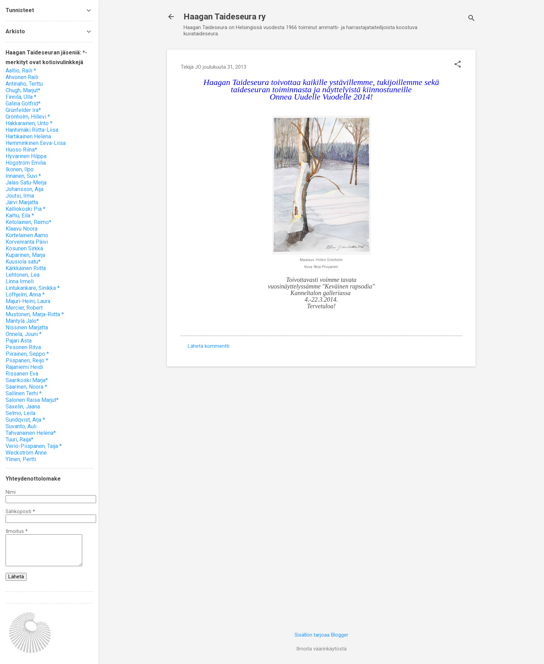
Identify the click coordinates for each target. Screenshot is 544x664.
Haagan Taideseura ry (225, 16)
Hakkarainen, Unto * (29, 123)
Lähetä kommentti (208, 346)
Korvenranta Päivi (27, 242)
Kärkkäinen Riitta (26, 268)
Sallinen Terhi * (24, 393)
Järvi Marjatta (22, 202)
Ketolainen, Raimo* (28, 222)
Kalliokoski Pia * (25, 209)
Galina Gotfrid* (23, 103)
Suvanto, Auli (21, 426)
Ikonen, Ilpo (20, 169)
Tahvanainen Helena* (31, 433)
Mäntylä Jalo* (22, 321)
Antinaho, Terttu (24, 83)
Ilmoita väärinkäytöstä (321, 649)
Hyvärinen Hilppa (26, 156)
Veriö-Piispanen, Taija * (34, 446)
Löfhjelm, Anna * (25, 294)
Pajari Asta (19, 340)
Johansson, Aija (24, 189)
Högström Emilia (26, 162)
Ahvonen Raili (22, 77)
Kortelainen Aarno (27, 235)
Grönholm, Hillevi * (28, 116)
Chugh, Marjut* (23, 90)
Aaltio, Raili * (21, 70)
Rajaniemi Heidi (24, 367)
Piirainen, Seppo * (27, 354)
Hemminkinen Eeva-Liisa (36, 143)
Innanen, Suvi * (23, 176)
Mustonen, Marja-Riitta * (35, 314)
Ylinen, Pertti (21, 459)
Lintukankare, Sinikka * (33, 288)
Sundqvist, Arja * (25, 419)
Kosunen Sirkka (24, 248)
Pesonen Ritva (23, 347)
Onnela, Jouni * (24, 334)
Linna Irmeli (20, 281)
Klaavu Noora (21, 228)
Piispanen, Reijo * (27, 360)
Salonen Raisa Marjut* (32, 400)
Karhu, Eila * (20, 215)
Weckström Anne (26, 452)
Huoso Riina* (21, 149)
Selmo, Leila (20, 413)
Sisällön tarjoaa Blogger (321, 635)
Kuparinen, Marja (25, 255)
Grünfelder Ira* (23, 110)
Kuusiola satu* (23, 261)
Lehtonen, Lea (23, 274)
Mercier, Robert (24, 307)
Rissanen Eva (22, 373)
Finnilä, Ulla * (21, 97)
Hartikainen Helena (28, 136)
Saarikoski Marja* (27, 380)
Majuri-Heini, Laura (28, 301)
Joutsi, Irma (20, 195)
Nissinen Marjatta (27, 327)
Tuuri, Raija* (19, 439)
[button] (457, 65)
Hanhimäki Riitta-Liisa (32, 130)
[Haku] (471, 18)
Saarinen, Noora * (26, 386)
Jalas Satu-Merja (26, 182)
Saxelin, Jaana (23, 406)
